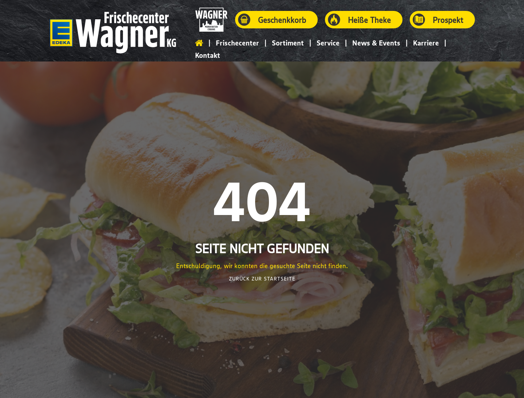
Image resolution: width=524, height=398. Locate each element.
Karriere (426, 43)
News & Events (376, 43)
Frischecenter (237, 43)
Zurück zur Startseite (262, 279)
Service (328, 43)
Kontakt (207, 55)
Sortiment (288, 43)
